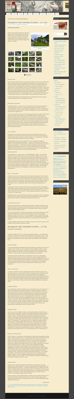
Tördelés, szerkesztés (59, 102)
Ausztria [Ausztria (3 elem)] (63, 159)
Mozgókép (14, 13)
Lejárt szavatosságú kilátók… (60, 60)
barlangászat (29, 384)
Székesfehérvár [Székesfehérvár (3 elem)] (58, 174)
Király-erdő (9, 385)
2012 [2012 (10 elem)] (56, 156)
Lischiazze (13, 385)
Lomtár (8, 13)
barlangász (25, 384)
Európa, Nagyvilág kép (59, 118)
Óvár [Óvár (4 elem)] (58, 177)
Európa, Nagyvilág (24, 24)
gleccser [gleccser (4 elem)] (54, 166)
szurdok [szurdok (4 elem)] (54, 174)
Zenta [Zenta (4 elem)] (54, 177)
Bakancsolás (43, 13)
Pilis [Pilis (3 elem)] (58, 171)
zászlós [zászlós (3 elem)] (56, 177)
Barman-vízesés (34, 384)
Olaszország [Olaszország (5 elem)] (55, 171)
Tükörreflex (36, 13)
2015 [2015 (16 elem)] (54, 159)
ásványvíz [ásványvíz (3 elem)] (64, 177)
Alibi (25, 13)
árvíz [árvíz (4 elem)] (62, 177)
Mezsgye (57, 88)
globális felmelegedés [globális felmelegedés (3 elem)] (59, 166)
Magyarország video (59, 108)
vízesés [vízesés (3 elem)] (65, 175)
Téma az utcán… (50, 13)
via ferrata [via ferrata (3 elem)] (54, 175)
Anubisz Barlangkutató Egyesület (17, 384)
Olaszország (22, 385)
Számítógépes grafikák (59, 100)
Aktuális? (57, 92)
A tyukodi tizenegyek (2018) (59, 62)
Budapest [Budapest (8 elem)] (55, 162)
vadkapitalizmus (45, 385)
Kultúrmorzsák (58, 112)
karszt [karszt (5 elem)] (57, 168)
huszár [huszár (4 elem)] (54, 168)
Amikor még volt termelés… (59, 48)
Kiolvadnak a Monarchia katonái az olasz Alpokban (59, 147)
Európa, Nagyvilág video (60, 106)
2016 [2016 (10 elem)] (58, 159)
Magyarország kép (58, 120)
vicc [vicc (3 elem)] (56, 175)
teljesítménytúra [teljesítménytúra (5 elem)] (64, 174)
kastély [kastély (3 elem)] (59, 168)
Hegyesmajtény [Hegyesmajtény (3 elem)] (64, 166)
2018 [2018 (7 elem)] (61, 159)
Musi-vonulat (17, 385)
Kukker (30, 13)
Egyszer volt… (58, 94)
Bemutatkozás (60, 131)
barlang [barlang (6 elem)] (54, 161)
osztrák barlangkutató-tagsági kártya (30, 385)
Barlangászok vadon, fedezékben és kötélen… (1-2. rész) (27, 22)
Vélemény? (46, 24)
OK (65, 33)
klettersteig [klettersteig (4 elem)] (57, 169)
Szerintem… (57, 114)
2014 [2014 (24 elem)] (64, 156)
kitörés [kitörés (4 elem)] (54, 169)
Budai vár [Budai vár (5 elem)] (64, 161)
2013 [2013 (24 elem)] (60, 156)
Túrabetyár (20, 13)
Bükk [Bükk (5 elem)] (54, 164)
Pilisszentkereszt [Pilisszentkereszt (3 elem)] (62, 171)
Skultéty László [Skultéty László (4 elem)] (55, 172)
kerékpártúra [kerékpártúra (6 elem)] (63, 168)
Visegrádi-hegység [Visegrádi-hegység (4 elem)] (61, 175)
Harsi (57, 13)
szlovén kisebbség (39, 385)
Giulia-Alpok (46, 384)
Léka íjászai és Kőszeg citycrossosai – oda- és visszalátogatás (58, 56)
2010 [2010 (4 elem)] (54, 156)
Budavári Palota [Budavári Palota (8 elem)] (62, 162)
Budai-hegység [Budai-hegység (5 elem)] (59, 161)
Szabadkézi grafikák (59, 98)
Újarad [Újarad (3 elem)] (60, 177)
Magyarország (58, 86)
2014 (11, 384)
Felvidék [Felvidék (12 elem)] (57, 165)
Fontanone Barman (40, 384)
